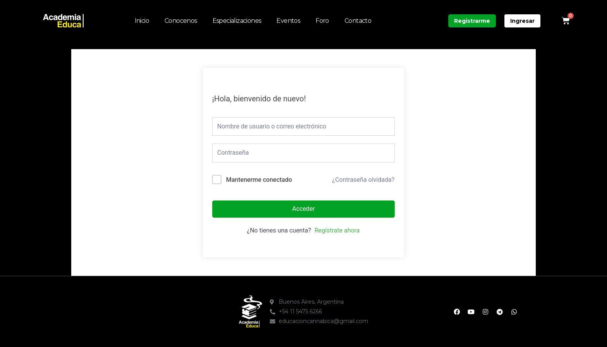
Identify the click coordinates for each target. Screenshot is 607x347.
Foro (322, 20)
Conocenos (181, 20)
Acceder (303, 208)
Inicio (142, 20)
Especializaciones (237, 20)
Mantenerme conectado (259, 179)
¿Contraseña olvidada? (363, 179)
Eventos (288, 20)
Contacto (358, 20)
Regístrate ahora (337, 230)
